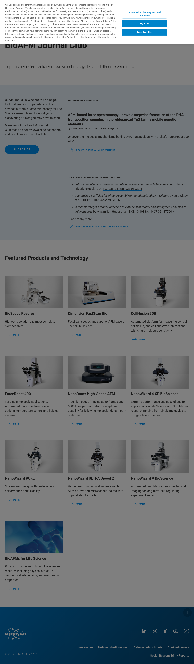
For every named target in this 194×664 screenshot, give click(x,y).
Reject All (144, 23)
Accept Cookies (144, 32)
